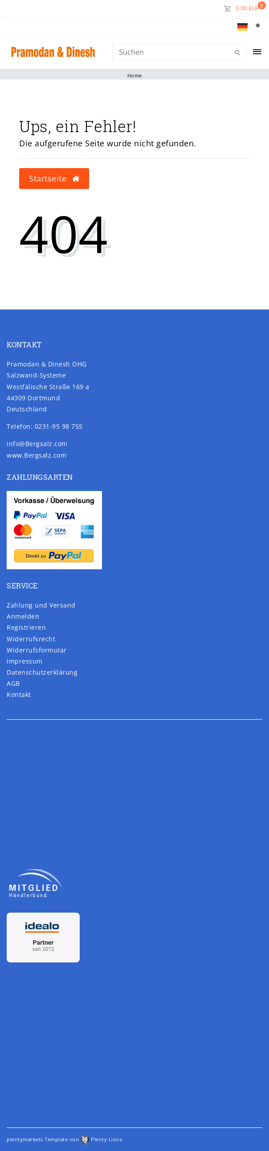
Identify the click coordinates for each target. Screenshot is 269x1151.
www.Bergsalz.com (36, 455)
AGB (13, 683)
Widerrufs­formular (37, 650)
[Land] (242, 26)
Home (134, 75)
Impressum (25, 661)
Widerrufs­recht (31, 639)
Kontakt (19, 694)
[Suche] (260, 26)
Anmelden (23, 616)
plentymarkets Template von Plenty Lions (64, 1139)
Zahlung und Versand (41, 605)
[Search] (179, 52)
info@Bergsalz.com (37, 443)
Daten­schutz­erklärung (42, 672)
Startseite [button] (54, 178)
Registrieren (26, 627)
